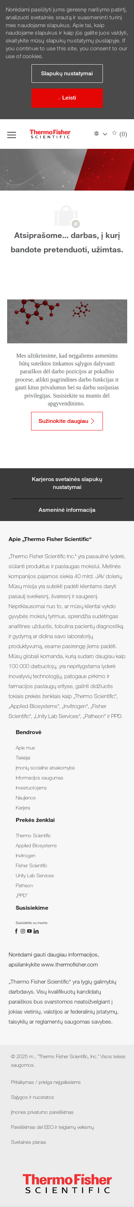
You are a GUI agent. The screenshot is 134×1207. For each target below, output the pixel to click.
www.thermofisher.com (69, 964)
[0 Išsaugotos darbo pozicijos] (119, 134)
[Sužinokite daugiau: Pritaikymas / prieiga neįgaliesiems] (67, 421)
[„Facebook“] (17, 930)
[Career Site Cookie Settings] (67, 483)
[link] (25, 747)
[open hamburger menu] (11, 134)
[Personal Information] (67, 510)
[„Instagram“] (23, 930)
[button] (100, 134)
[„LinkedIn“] (35, 930)
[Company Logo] (50, 134)
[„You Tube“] (30, 930)
